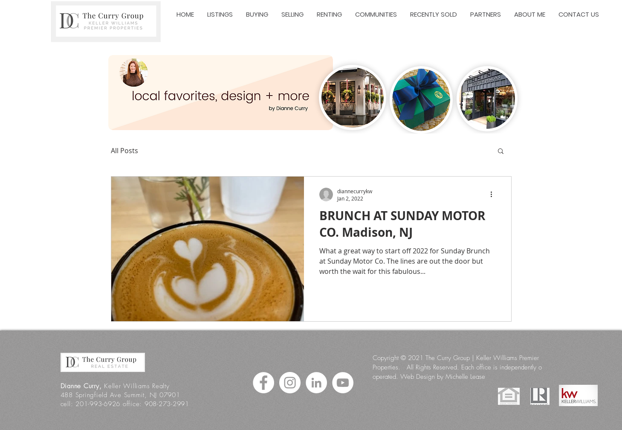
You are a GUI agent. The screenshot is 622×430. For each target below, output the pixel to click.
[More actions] (494, 194)
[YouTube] (342, 382)
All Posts (124, 150)
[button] (501, 151)
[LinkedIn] (316, 382)
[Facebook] (263, 382)
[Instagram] (290, 382)
